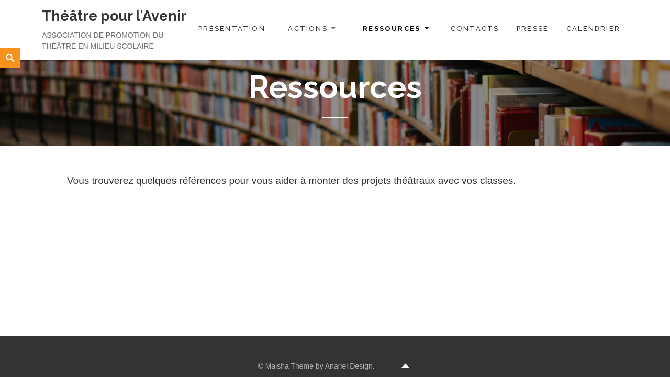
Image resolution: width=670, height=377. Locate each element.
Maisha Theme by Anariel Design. (321, 366)
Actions (307, 28)
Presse (533, 28)
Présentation (231, 28)
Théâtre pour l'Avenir (114, 16)
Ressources (391, 28)
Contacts (475, 28)
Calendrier (593, 28)
